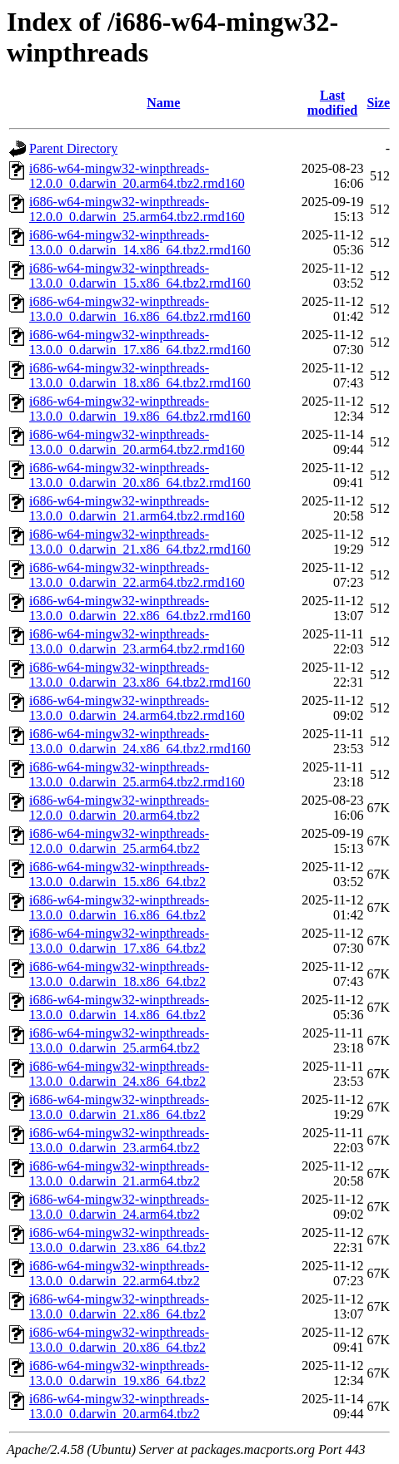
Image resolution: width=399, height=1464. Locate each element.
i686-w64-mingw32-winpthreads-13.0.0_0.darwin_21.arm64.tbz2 (119, 1173)
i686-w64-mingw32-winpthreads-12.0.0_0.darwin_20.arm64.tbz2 (119, 807)
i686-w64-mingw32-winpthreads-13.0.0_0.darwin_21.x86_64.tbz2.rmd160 (140, 541)
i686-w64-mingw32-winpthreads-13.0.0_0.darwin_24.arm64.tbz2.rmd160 (137, 707)
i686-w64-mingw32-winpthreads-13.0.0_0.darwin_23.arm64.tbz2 (119, 1140)
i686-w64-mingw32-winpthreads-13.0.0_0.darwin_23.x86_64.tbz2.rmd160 (140, 674)
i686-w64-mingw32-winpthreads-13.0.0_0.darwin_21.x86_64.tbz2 (119, 1106)
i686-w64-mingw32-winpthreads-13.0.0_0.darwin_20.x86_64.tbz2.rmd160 (140, 475)
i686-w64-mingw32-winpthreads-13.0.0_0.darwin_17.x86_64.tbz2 (119, 940)
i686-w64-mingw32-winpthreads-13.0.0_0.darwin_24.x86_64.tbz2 (119, 1073)
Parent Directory (73, 148)
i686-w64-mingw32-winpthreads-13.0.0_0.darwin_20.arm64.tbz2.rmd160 (137, 441)
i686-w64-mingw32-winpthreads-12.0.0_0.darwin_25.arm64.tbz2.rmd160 (137, 209)
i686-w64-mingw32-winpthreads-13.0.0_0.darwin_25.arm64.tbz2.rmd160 (137, 774)
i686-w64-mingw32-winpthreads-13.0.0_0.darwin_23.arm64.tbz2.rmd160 (137, 641)
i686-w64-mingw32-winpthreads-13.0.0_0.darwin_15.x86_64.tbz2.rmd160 (140, 275)
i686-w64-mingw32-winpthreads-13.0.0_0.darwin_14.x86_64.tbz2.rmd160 (140, 242)
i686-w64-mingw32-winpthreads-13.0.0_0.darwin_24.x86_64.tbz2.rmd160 (140, 741)
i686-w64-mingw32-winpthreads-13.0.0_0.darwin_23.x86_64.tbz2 (119, 1240)
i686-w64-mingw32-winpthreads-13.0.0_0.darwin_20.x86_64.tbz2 (119, 1339)
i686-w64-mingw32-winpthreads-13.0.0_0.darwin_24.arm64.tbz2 (119, 1206)
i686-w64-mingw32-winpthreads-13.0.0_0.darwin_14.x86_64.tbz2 (119, 1007)
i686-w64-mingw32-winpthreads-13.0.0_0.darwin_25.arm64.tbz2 (119, 1040)
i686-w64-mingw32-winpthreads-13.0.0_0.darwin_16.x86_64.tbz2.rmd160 (140, 308)
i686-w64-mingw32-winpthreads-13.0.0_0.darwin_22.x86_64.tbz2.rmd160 (140, 608)
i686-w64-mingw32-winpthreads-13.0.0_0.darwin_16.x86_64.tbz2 (119, 907)
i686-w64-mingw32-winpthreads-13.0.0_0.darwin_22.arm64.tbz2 (119, 1273)
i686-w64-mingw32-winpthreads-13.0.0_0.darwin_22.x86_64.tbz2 (119, 1306)
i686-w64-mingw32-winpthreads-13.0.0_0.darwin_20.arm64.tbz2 (119, 1406)
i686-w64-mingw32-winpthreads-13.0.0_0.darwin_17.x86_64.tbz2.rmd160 (140, 342)
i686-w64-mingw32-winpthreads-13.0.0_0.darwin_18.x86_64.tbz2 (119, 973)
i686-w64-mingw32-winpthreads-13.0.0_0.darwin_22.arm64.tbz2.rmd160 (137, 574)
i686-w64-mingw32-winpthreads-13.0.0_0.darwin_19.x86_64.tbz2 (119, 1373)
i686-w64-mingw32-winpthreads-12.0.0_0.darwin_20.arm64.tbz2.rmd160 (137, 175)
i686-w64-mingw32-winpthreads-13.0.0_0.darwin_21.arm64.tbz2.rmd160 (137, 508)
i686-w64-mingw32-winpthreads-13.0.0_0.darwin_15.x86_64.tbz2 (119, 874)
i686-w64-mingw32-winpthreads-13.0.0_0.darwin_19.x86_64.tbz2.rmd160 (140, 408)
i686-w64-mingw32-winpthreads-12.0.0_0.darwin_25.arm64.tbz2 (119, 840)
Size (378, 103)
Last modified (332, 102)
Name (163, 103)
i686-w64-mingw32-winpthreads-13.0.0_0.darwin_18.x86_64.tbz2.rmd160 (140, 375)
